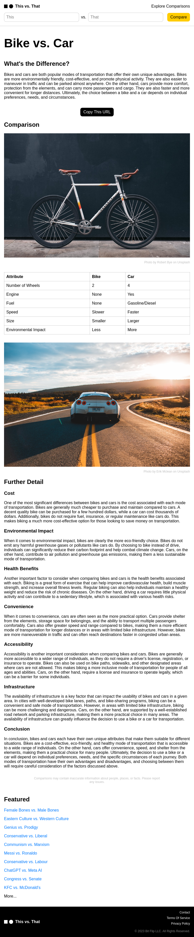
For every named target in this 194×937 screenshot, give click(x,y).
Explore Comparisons (170, 6)
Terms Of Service (178, 918)
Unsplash (183, 262)
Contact (185, 912)
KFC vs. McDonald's (22, 887)
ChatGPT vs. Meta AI (23, 870)
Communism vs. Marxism (27, 844)
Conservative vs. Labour (26, 862)
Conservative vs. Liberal (25, 836)
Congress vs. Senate (23, 879)
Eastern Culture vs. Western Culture (36, 819)
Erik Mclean (164, 471)
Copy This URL (97, 112)
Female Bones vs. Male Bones (31, 810)
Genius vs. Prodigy (21, 827)
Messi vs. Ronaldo (20, 853)
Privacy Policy (180, 923)
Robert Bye (164, 262)
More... (10, 896)
